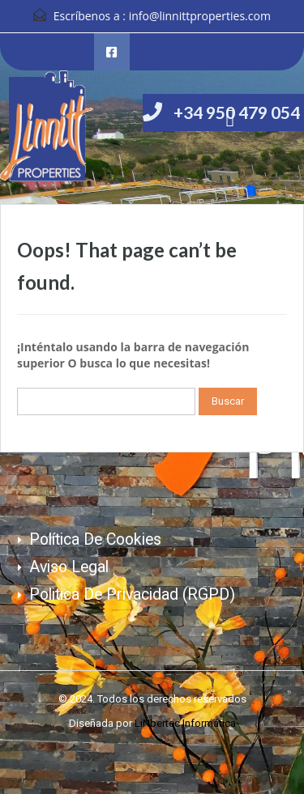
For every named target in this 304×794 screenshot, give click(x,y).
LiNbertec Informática (185, 723)
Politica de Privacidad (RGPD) (132, 594)
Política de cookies (95, 539)
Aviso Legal (69, 567)
